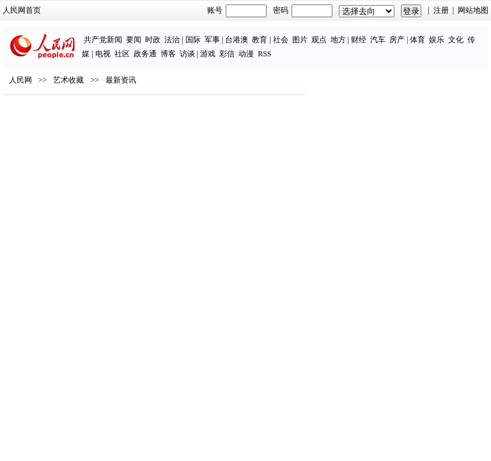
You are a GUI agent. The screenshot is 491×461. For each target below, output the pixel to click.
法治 (172, 39)
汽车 (378, 39)
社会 (280, 39)
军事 (212, 39)
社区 (122, 53)
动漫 (246, 53)
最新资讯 (120, 80)
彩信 (227, 53)
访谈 (187, 53)
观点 (319, 39)
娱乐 (436, 39)
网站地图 (473, 10)
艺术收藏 (68, 80)
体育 (417, 39)
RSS (264, 53)
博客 (168, 53)
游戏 (207, 53)
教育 (259, 39)
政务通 (145, 53)
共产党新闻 (103, 39)
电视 (103, 53)
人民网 (20, 80)
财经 (358, 39)
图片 (300, 39)
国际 (193, 39)
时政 (152, 39)
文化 (456, 39)
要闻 (133, 39)
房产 (397, 39)
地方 (338, 39)
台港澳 (236, 39)
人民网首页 (22, 10)
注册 (441, 10)
